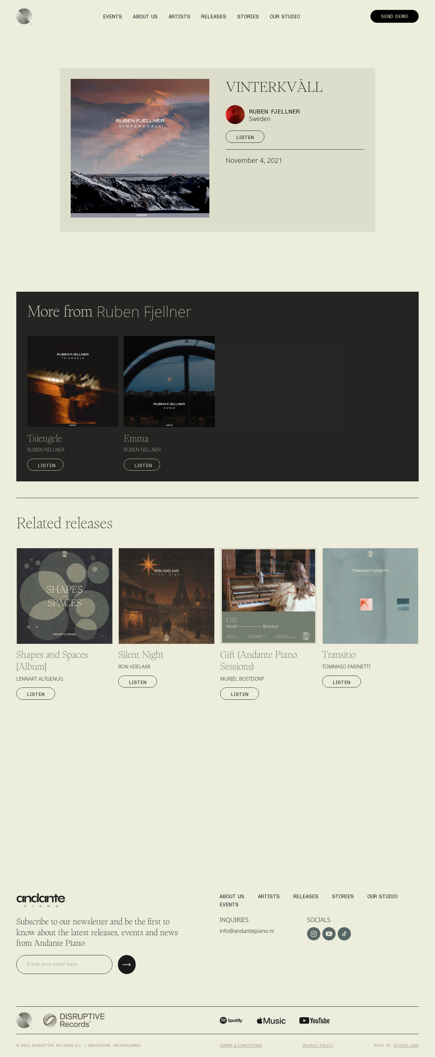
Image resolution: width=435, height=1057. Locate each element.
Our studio (382, 894)
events (112, 14)
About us (145, 14)
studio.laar (406, 1044)
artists (179, 14)
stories (248, 14)
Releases (305, 894)
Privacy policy (317, 1044)
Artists (269, 894)
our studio (285, 14)
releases (213, 14)
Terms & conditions (241, 1044)
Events (229, 902)
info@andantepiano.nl (249, 931)
